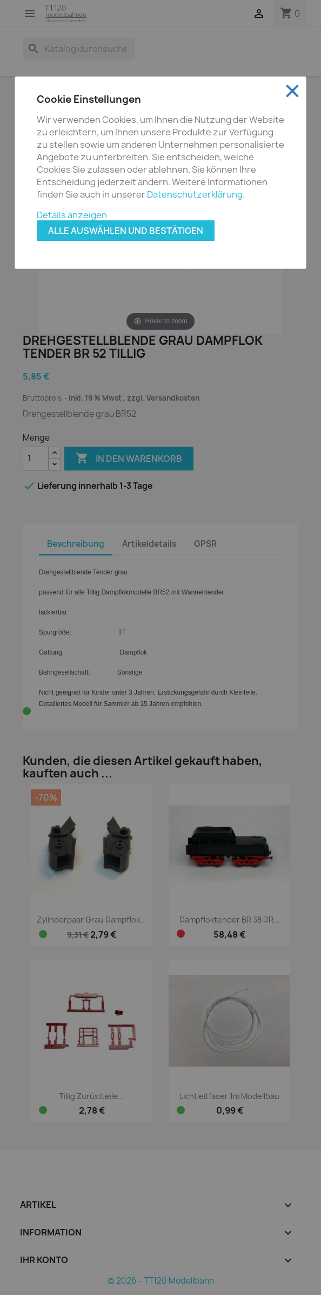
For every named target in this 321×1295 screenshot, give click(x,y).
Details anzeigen (72, 215)
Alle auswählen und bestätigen (125, 231)
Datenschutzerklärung (195, 194)
